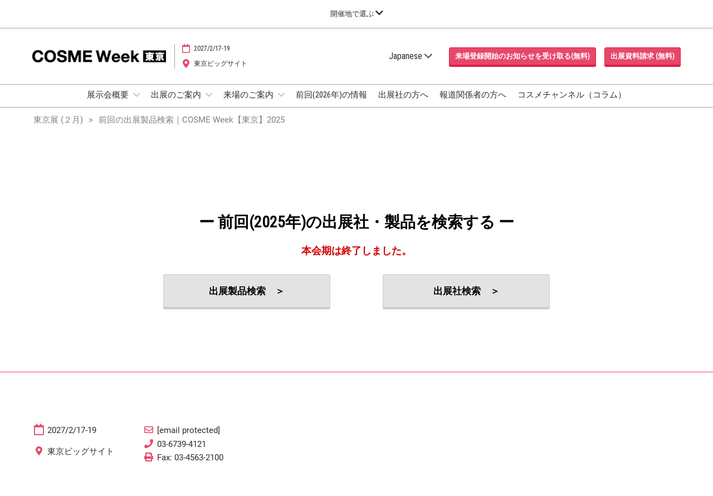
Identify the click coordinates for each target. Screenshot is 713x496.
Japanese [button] (410, 66)
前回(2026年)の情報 (331, 105)
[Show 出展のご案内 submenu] (209, 105)
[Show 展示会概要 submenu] (136, 105)
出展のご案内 (177, 105)
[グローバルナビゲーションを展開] (356, 13)
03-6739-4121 (181, 454)
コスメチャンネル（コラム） (571, 105)
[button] (522, 67)
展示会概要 (108, 105)
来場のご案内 (249, 105)
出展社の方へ (403, 105)
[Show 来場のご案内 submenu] (281, 105)
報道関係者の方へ (472, 105)
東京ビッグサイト (220, 74)
